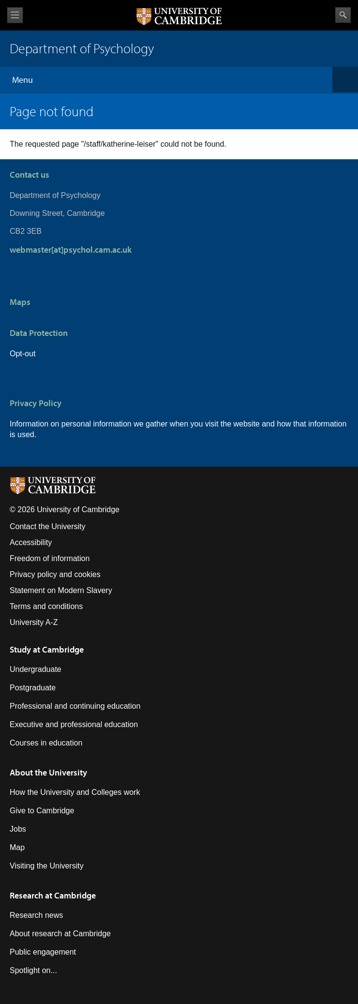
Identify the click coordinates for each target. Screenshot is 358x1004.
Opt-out (22, 354)
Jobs (18, 829)
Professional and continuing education (75, 706)
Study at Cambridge (47, 649)
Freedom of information (50, 558)
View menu (15, 15)
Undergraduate (35, 669)
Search (343, 15)
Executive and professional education (74, 724)
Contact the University (48, 526)
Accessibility (31, 542)
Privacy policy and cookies (55, 574)
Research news (36, 915)
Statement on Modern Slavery (61, 590)
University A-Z (34, 622)
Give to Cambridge (42, 810)
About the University (48, 772)
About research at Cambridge (60, 933)
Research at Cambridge (53, 895)
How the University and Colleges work (75, 792)
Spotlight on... (33, 970)
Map (17, 847)
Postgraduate (33, 688)
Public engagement (43, 952)
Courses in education (46, 743)
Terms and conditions (46, 606)
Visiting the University (47, 866)
